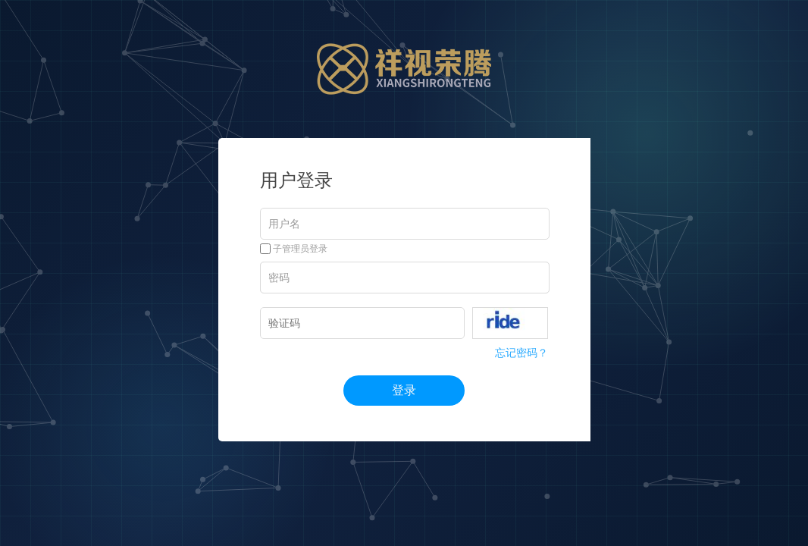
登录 (404, 390)
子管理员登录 (293, 248)
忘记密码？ (521, 353)
